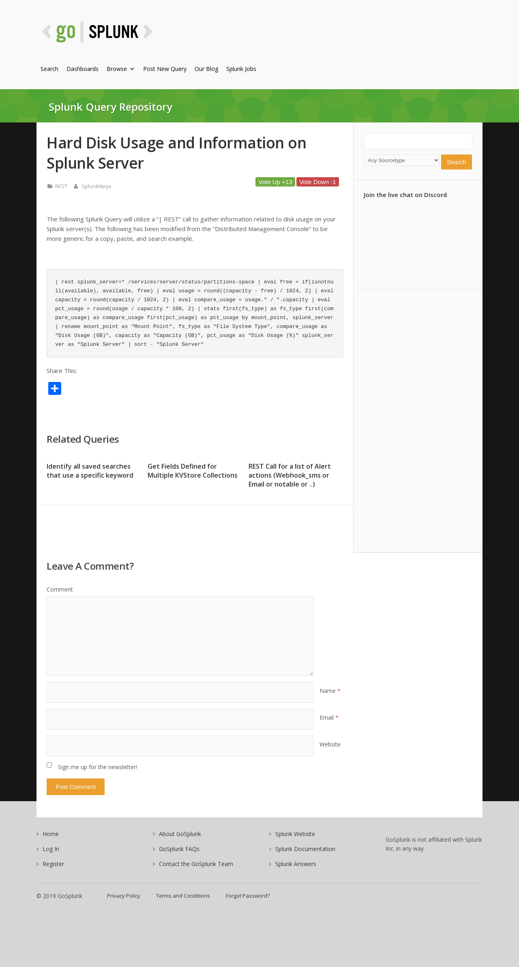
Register (53, 864)
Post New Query (165, 69)
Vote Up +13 (275, 181)
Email (329, 717)
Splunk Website (295, 834)
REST (61, 186)
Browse (121, 69)
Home (51, 834)
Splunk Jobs (241, 69)
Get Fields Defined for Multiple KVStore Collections (193, 471)
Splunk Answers (295, 864)
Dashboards (82, 69)
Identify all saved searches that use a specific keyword (90, 471)
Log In (51, 849)
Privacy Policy (123, 895)
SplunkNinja (96, 186)
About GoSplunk (180, 834)
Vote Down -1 (317, 181)
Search (49, 69)
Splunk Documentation (305, 849)
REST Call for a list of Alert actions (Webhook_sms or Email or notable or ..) (290, 475)
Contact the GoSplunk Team (196, 864)
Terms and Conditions (183, 895)
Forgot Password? (248, 895)
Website (330, 744)
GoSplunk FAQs (179, 849)
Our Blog (206, 69)
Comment (60, 589)
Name (330, 691)
